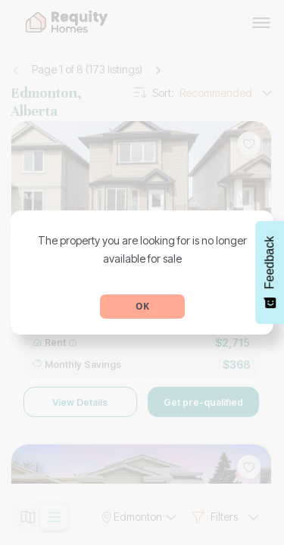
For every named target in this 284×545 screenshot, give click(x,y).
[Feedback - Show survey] (269, 272)
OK (142, 306)
